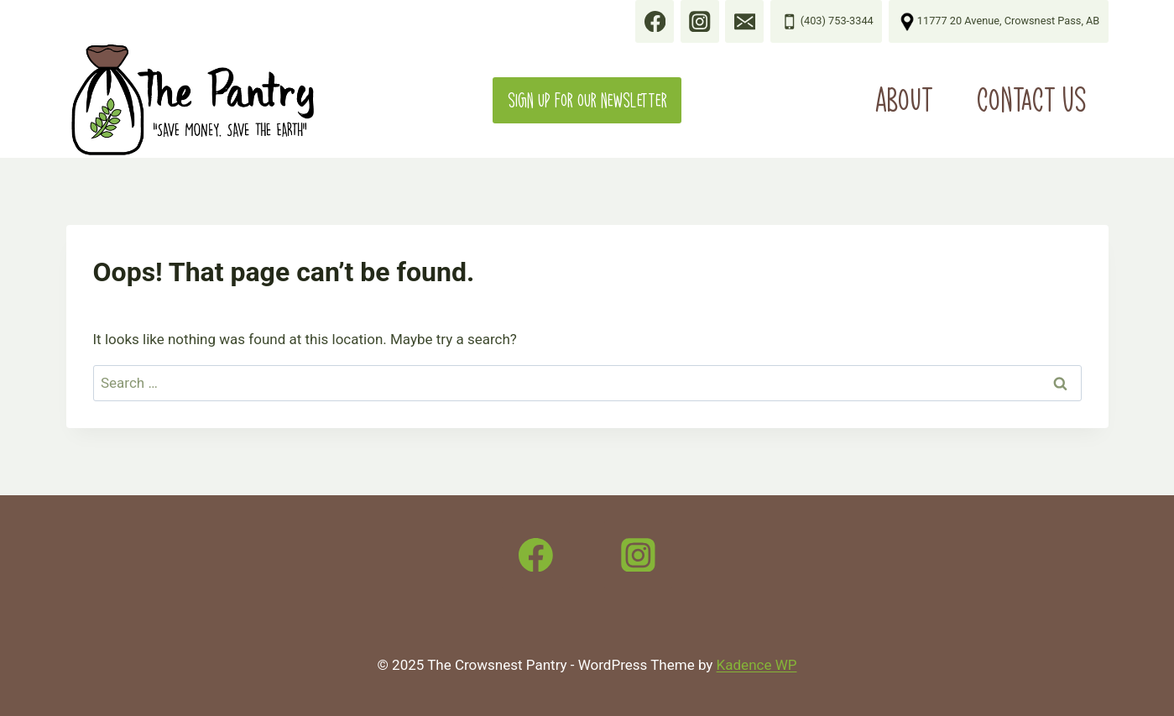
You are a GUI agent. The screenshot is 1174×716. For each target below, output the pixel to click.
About (904, 99)
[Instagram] (638, 554)
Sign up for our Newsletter (587, 100)
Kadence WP (757, 664)
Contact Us (1032, 99)
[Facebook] (536, 554)
